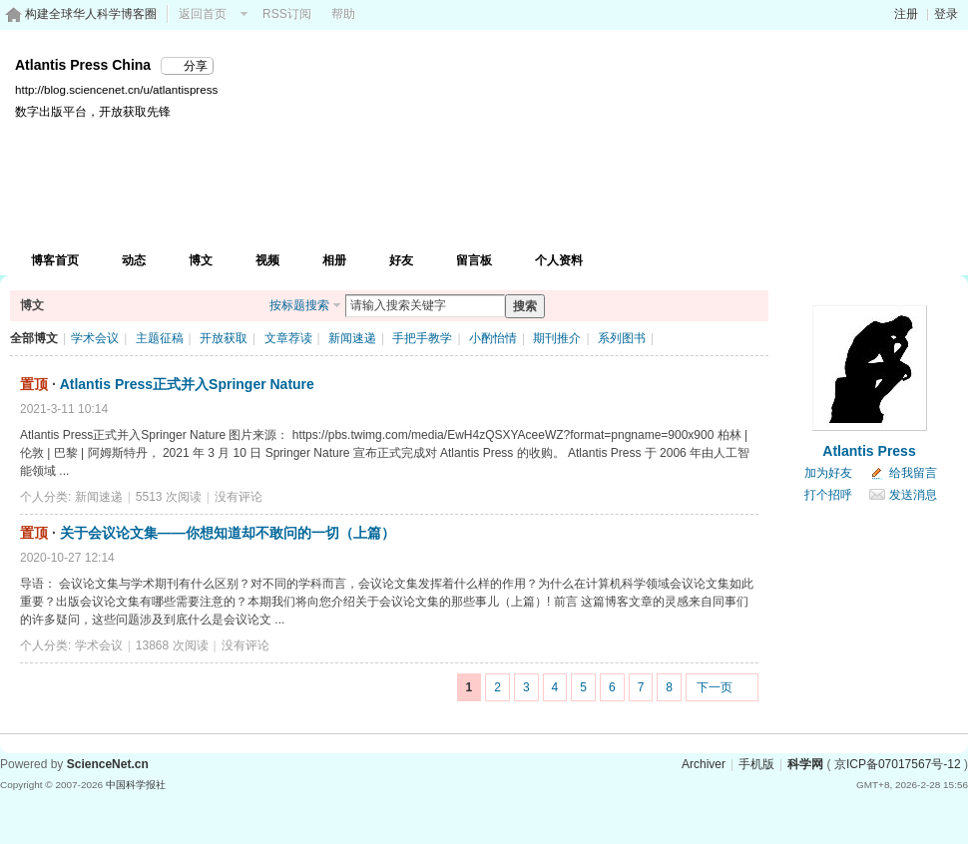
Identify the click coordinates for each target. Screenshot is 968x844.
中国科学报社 (136, 784)
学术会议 (95, 338)
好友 (401, 260)
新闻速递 (352, 338)
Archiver (704, 764)
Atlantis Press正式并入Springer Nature (187, 384)
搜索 (525, 306)
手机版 (756, 764)
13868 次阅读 (172, 645)
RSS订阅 (286, 14)
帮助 (343, 14)
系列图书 (622, 338)
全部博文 (34, 338)
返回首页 (203, 14)
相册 (334, 260)
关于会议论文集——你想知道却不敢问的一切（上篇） (227, 533)
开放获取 (223, 338)
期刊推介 (557, 338)
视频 (267, 260)
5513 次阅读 (169, 497)
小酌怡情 (493, 338)
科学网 (805, 764)
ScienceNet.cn (108, 764)
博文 (201, 260)
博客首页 (55, 260)
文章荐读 (288, 338)
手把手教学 (422, 338)
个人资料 (559, 260)
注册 (906, 14)
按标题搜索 (299, 305)
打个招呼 (828, 495)
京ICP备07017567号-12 (897, 764)
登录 (946, 14)
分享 (196, 66)
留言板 (474, 260)
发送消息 (913, 495)
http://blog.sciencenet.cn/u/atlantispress (116, 89)
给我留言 (913, 473)
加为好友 (828, 473)
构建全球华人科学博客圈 (91, 14)
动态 (134, 260)
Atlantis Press (868, 451)
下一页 (714, 687)
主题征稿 (160, 338)
